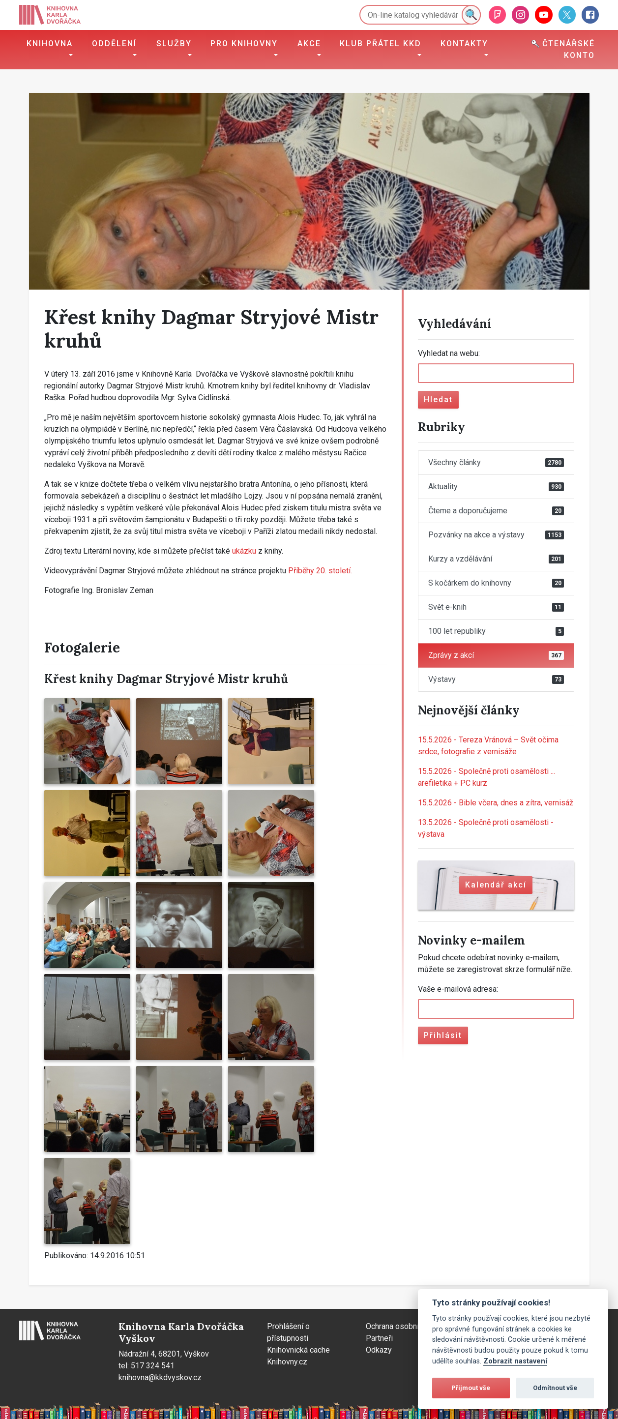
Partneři (379, 1338)
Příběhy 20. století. (320, 570)
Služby (174, 43)
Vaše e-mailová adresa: (458, 989)
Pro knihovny (244, 43)
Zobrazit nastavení (515, 1361)
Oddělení (114, 43)
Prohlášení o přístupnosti (288, 1332)
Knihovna (50, 43)
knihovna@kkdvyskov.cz (160, 1377)
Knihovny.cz (287, 1361)
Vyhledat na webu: (449, 353)
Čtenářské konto (563, 49)
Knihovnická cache (298, 1350)
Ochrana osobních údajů (406, 1326)
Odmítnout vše (555, 1387)
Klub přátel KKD (380, 43)
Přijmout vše (470, 1387)
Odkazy (379, 1350)
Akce (309, 43)
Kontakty (464, 43)
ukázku (245, 551)
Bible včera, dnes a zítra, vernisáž (495, 802)
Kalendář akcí (496, 884)
